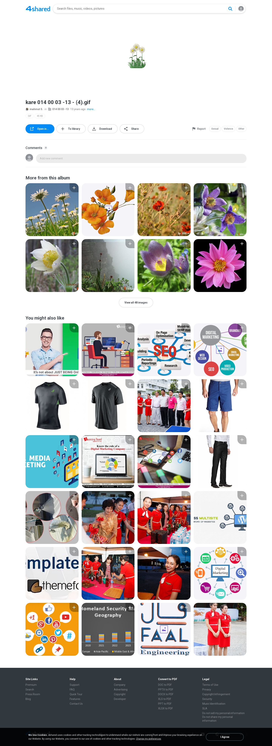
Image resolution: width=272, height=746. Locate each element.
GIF (29, 116)
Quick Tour (76, 694)
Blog (28, 698)
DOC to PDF (165, 684)
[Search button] (230, 8)
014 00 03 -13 (58, 109)
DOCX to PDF (165, 694)
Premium (31, 684)
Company (119, 684)
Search (30, 689)
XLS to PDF (164, 698)
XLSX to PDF (165, 708)
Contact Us (76, 703)
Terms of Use (210, 684)
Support (74, 684)
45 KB (40, 116)
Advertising (121, 689)
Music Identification (213, 703)
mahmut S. (34, 109)
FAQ (72, 689)
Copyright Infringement (216, 694)
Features (75, 698)
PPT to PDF (165, 703)
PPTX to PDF (165, 689)
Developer (120, 698)
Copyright (119, 694)
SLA (204, 708)
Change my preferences (148, 739)
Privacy (206, 689)
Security (207, 698)
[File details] (52, 209)
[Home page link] (38, 8)
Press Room (33, 694)
